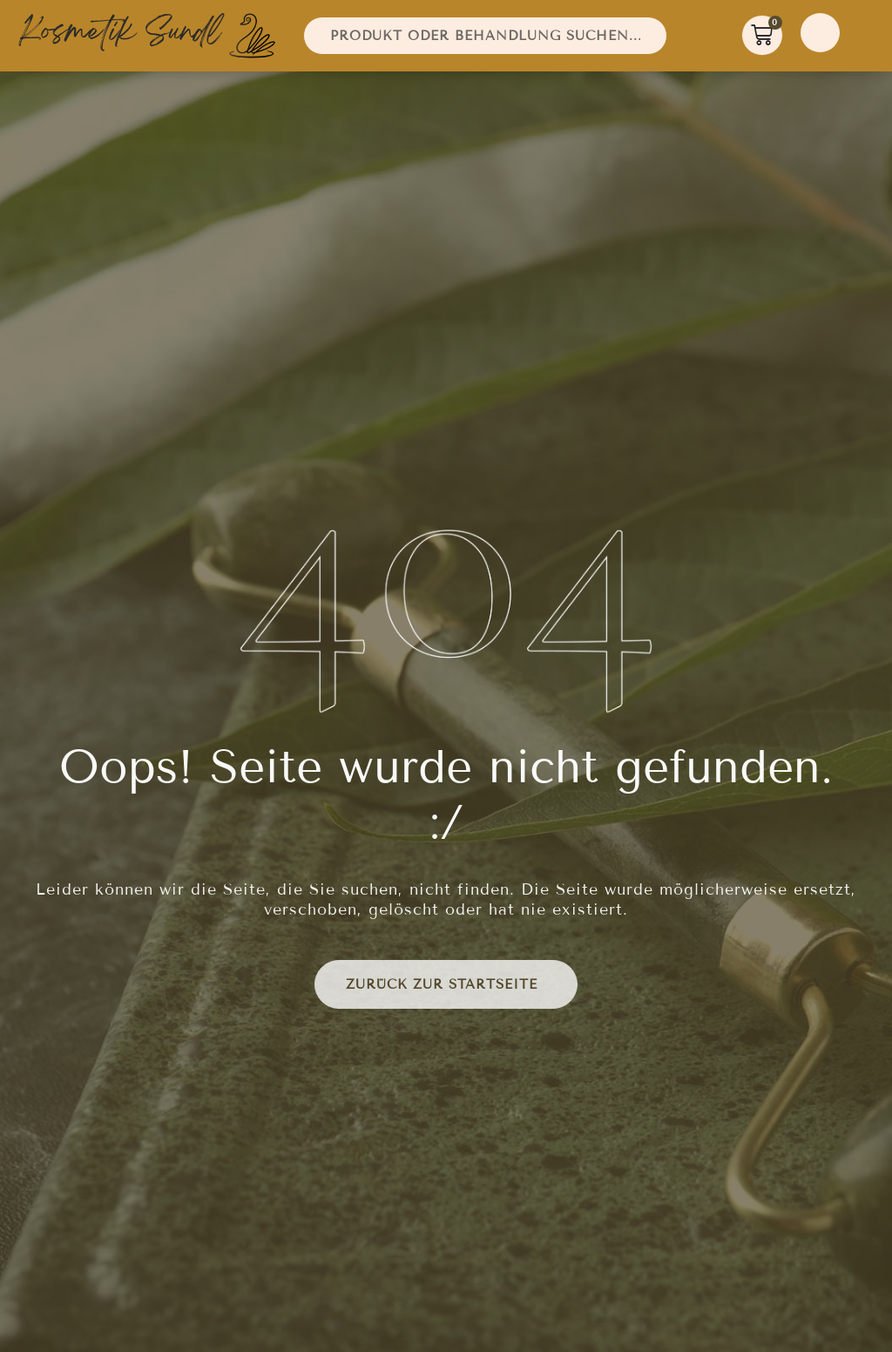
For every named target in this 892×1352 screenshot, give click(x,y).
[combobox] (485, 36)
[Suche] (673, 36)
